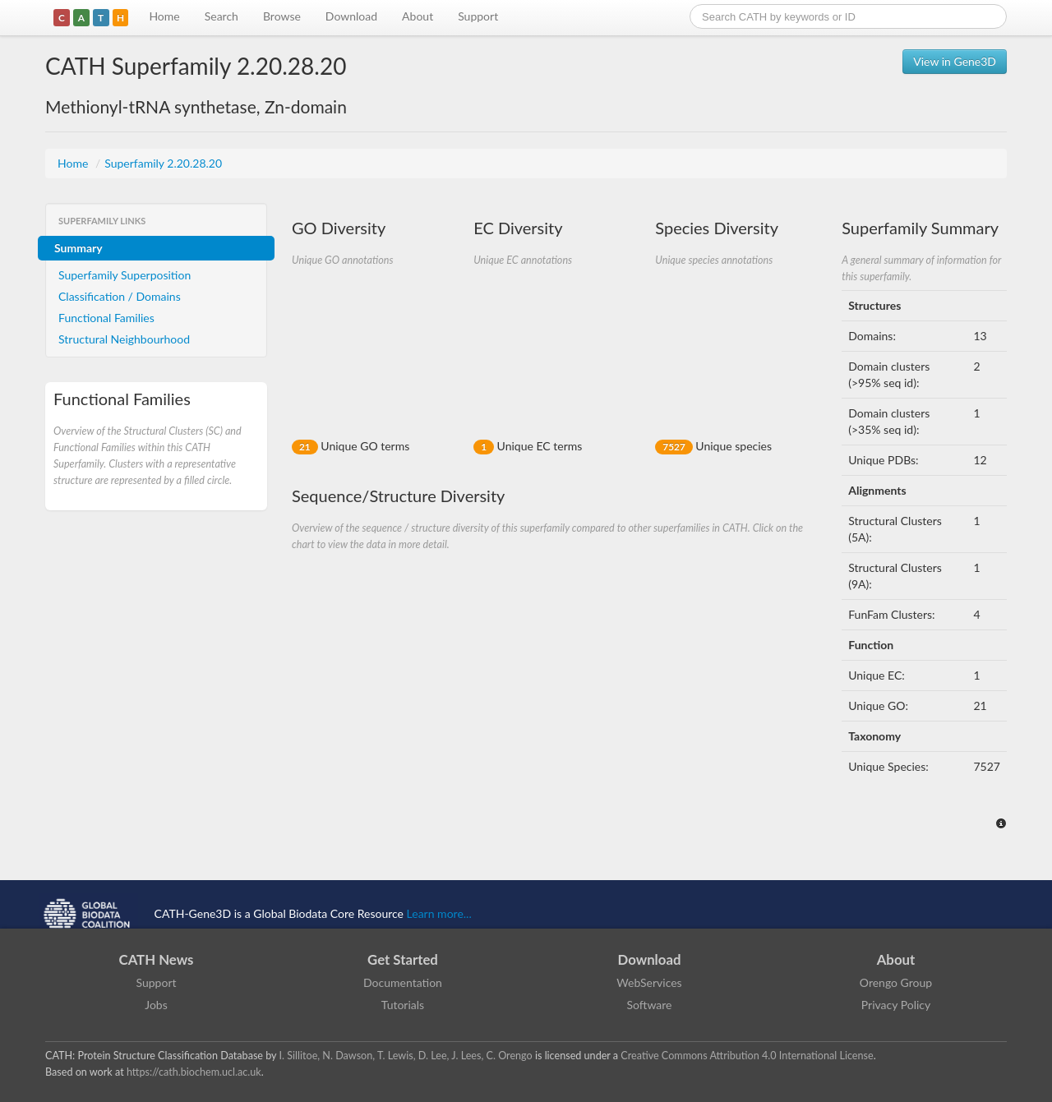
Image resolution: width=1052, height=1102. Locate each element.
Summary (78, 248)
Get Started (402, 959)
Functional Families (106, 318)
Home (164, 16)
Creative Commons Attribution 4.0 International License (747, 1055)
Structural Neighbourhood (124, 339)
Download (351, 16)
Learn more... (439, 913)
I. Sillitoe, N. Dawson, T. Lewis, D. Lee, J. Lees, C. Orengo (406, 1055)
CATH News (156, 959)
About (417, 16)
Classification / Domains (119, 296)
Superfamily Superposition (124, 275)
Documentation (402, 982)
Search (221, 16)
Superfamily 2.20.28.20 (163, 163)
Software (649, 1005)
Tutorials (402, 1005)
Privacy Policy (895, 1005)
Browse (282, 16)
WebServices (648, 982)
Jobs (156, 1005)
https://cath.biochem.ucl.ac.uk (194, 1072)
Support (478, 16)
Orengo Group (896, 982)
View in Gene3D (954, 61)
